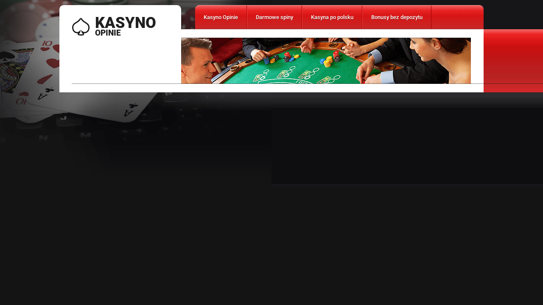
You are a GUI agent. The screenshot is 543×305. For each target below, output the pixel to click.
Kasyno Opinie (221, 17)
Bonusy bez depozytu (397, 17)
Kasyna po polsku (332, 17)
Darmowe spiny (274, 17)
